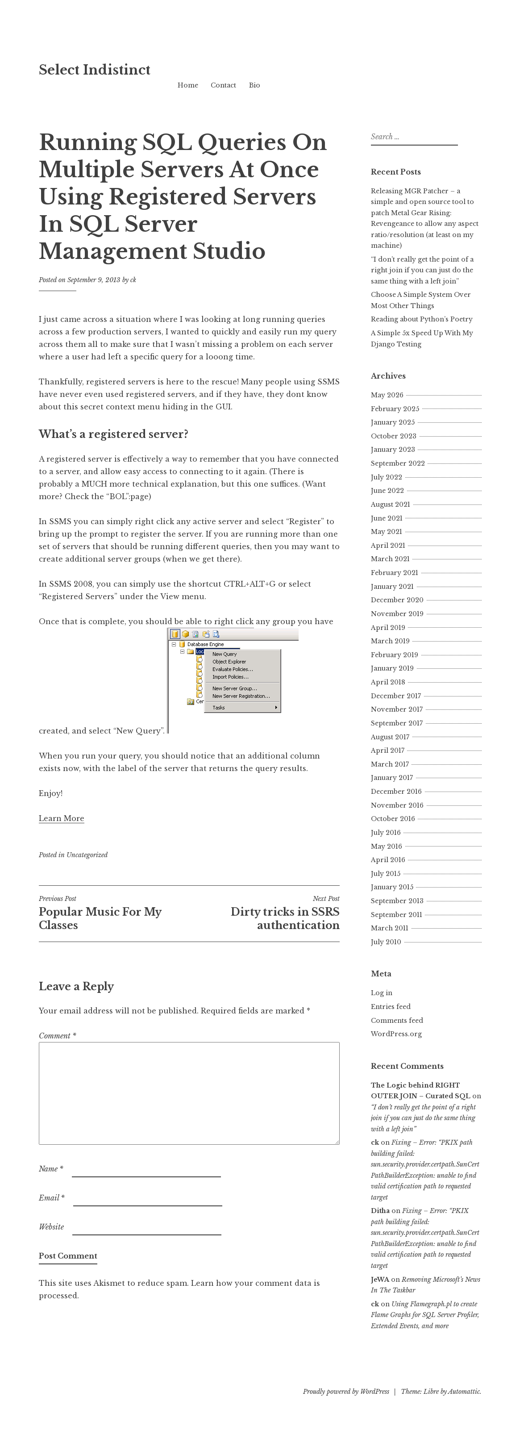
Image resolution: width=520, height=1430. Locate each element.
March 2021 (390, 559)
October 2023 (393, 436)
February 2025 (395, 409)
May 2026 (387, 395)
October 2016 (393, 819)
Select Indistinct (94, 70)
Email (52, 1197)
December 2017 (396, 696)
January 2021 (392, 587)
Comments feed (397, 1021)
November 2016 (397, 805)
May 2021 (386, 532)
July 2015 (385, 874)
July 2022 (386, 477)
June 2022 (387, 491)
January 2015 (392, 887)
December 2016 (396, 792)
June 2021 (387, 518)
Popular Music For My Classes (114, 913)
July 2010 (386, 942)
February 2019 (394, 655)
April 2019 (388, 628)
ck (133, 280)
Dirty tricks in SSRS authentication (264, 913)
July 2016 (386, 833)
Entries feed (391, 1007)
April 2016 (388, 860)
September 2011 (396, 915)
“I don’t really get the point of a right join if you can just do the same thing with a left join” (422, 270)
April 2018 (388, 682)
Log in (381, 993)
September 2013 (397, 901)
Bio (254, 85)
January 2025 (393, 422)
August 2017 (390, 737)
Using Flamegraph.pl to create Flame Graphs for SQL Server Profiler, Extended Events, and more (425, 1315)
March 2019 (390, 641)
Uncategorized (87, 855)
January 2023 (393, 450)
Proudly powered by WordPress (346, 1392)
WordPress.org (396, 1034)
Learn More (61, 818)
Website (51, 1226)
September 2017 (397, 723)
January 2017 (392, 778)
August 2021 (390, 504)
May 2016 (386, 846)
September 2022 (398, 463)
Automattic (464, 1392)
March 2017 (390, 764)
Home (188, 85)
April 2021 (388, 546)
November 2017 (397, 709)
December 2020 (397, 600)
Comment (57, 1035)
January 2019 (392, 668)
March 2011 (389, 928)
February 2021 (394, 573)
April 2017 (387, 750)
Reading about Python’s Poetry (422, 319)
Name (51, 1168)
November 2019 (397, 614)
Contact (223, 85)
